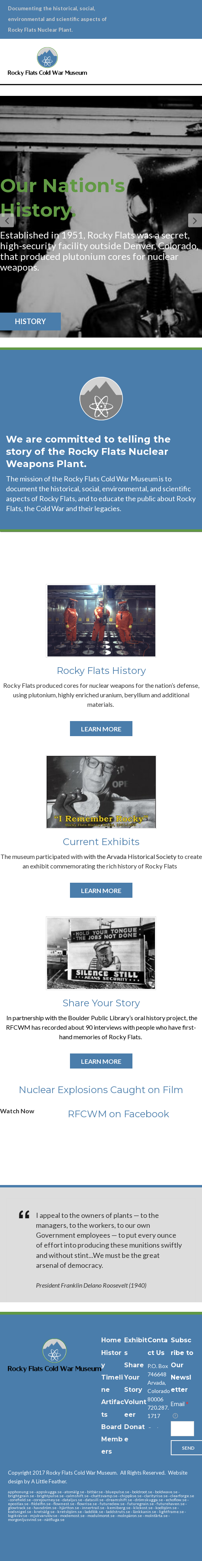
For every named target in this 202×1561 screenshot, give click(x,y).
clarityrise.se (156, 1495)
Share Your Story (134, 1377)
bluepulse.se (117, 1491)
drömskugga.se (149, 1499)
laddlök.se (94, 1511)
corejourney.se (47, 1499)
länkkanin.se (144, 1511)
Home (111, 1340)
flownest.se (63, 1503)
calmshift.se (77, 1495)
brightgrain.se (21, 1495)
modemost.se (72, 1515)
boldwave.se (166, 1491)
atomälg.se (74, 1491)
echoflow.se (176, 1499)
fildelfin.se (41, 1503)
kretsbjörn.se (69, 1511)
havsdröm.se (45, 1507)
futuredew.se (112, 1503)
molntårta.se (156, 1515)
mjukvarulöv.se (43, 1515)
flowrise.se (87, 1503)
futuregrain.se (140, 1503)
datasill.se (94, 1499)
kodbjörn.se (166, 1507)
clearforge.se (182, 1495)
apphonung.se (21, 1491)
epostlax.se (18, 1503)
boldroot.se (142, 1491)
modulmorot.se (101, 1515)
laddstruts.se (118, 1511)
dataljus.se (72, 1499)
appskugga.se (49, 1491)
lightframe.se (171, 1511)
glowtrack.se (19, 1507)
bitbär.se (95, 1491)
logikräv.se (17, 1515)
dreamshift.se (119, 1499)
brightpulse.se (50, 1495)
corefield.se (20, 1499)
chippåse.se (131, 1495)
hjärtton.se (69, 1507)
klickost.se (143, 1507)
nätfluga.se (54, 1519)
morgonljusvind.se (25, 1519)
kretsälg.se (44, 1511)
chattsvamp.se (104, 1495)
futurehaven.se (171, 1503)
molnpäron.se (129, 1515)
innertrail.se (93, 1507)
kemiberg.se (118, 1507)
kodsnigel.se (19, 1511)
